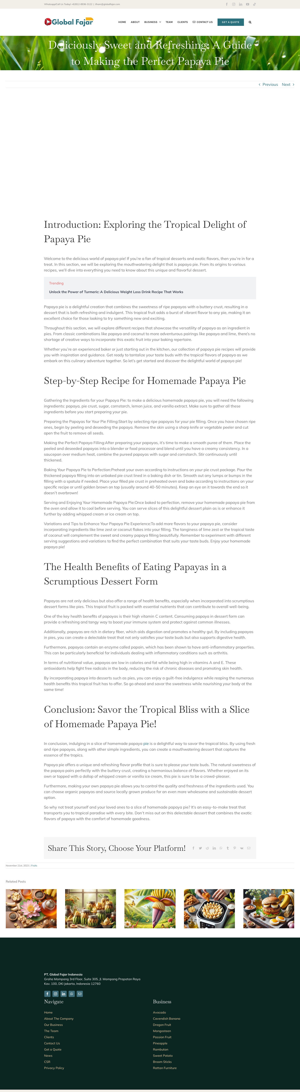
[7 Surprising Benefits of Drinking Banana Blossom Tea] (31, 891)
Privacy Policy (54, 1068)
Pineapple (160, 1043)
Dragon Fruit (162, 1025)
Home (48, 1012)
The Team (51, 1031)
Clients (49, 1037)
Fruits (34, 865)
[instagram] (55, 994)
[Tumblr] (227, 848)
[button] (250, 22)
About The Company (59, 1018)
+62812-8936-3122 (81, 4)
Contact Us (52, 1043)
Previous (270, 84)
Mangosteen (162, 1031)
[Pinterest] (234, 848)
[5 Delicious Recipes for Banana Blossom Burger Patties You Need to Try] (268, 891)
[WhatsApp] (221, 848)
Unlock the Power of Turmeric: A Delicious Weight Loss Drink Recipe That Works (116, 292)
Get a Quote (52, 1049)
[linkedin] (64, 994)
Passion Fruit (162, 1037)
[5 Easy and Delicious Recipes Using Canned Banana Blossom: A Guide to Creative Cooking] (90, 891)
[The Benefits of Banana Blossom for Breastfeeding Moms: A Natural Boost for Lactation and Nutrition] (149, 891)
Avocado (159, 1012)
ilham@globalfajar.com (107, 4)
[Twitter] (200, 848)
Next (286, 84)
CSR (47, 1062)
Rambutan (160, 1049)
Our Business (53, 1025)
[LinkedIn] (214, 848)
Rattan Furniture (165, 1068)
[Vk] (241, 848)
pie (146, 743)
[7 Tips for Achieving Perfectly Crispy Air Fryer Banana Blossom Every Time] (209, 891)
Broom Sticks (162, 1062)
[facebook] (47, 994)
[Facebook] (193, 848)
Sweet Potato (163, 1055)
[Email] (248, 848)
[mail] (80, 994)
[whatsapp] (72, 994)
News (48, 1055)
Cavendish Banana (166, 1018)
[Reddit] (207, 848)
